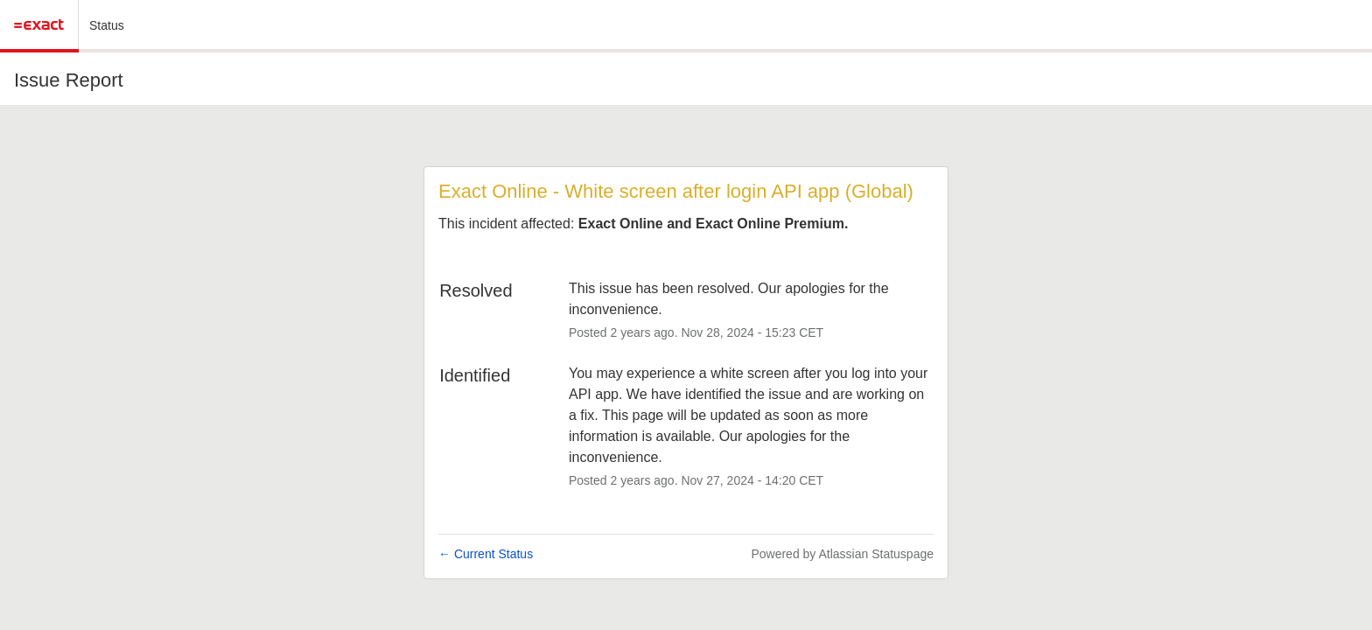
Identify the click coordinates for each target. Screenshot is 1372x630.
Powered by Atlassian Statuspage (842, 554)
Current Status (485, 554)
